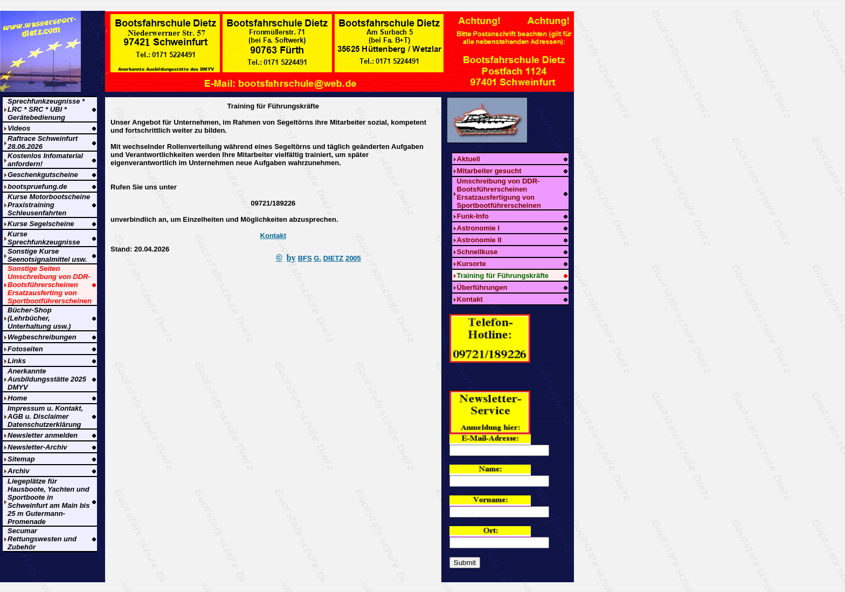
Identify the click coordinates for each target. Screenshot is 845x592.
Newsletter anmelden (43, 435)
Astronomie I (478, 228)
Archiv (18, 471)
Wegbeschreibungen (42, 337)
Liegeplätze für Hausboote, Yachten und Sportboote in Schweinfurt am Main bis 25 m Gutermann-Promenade (48, 501)
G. (317, 258)
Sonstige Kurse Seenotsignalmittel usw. (47, 255)
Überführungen (482, 287)
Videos (19, 128)
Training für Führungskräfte (503, 275)
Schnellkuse (477, 252)
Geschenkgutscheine (43, 175)
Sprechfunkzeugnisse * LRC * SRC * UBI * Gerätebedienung (46, 109)
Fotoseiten (25, 349)
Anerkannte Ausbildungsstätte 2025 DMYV (47, 379)
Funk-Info (473, 216)
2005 (353, 258)
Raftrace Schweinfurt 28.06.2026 (43, 142)
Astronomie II (479, 240)
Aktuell (468, 159)
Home (17, 398)
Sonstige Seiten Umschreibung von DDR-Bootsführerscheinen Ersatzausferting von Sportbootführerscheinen (50, 284)
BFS (305, 258)
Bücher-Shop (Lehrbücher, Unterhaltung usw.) (39, 318)
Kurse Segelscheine (41, 224)
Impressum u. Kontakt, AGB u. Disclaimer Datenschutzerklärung (45, 416)
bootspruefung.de (37, 186)
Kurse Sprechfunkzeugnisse (44, 238)
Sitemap (21, 459)
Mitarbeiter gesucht (489, 171)
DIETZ (333, 258)
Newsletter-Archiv (37, 447)
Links (17, 361)
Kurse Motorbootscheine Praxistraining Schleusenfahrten (49, 205)
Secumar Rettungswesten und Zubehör (42, 539)
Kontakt (273, 236)
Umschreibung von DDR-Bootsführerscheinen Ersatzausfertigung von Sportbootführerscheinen (499, 193)
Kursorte (471, 264)
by (291, 257)
